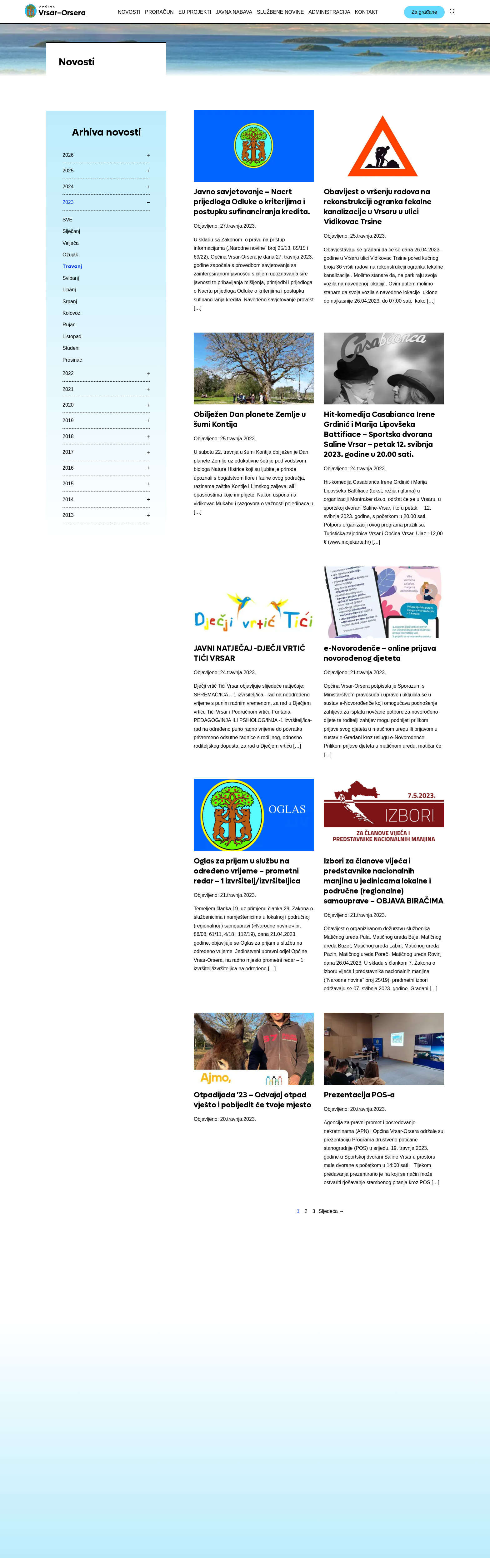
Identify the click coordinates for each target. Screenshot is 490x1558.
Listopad (72, 336)
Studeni (70, 348)
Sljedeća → (331, 1211)
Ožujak (70, 254)
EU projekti (194, 12)
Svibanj (70, 278)
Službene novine (280, 12)
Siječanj (71, 231)
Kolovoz (71, 313)
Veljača (70, 243)
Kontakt (366, 12)
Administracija (329, 12)
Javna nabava (234, 12)
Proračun (159, 12)
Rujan (69, 324)
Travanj (72, 266)
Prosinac (72, 360)
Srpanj (69, 301)
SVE (67, 219)
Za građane (424, 12)
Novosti (129, 12)
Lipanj (69, 289)
